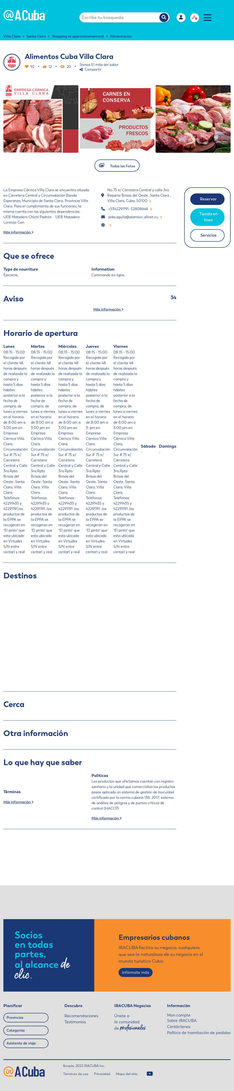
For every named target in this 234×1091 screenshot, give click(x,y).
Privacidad (102, 1074)
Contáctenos (178, 1026)
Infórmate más (135, 972)
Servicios (208, 235)
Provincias (15, 1017)
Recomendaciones (81, 1015)
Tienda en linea (208, 216)
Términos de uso (75, 1074)
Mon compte (178, 1015)
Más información (18, 232)
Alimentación (121, 36)
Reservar (208, 199)
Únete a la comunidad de (130, 1022)
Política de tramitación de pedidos (199, 1032)
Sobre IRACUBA (182, 1020)
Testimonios (75, 1021)
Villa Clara (11, 36)
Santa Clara (36, 36)
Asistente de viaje (21, 1043)
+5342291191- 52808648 (130, 209)
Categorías (16, 1030)
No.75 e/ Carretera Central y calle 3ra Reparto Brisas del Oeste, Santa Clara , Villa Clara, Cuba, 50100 (139, 195)
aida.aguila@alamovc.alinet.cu (135, 217)
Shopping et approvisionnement (78, 36)
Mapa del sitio (127, 1074)
